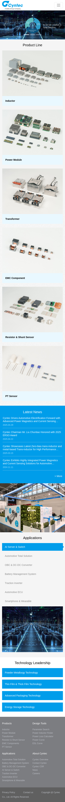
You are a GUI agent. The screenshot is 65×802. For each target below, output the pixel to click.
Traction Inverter (13, 583)
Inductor (6, 729)
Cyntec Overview (40, 759)
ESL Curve (38, 743)
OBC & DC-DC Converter (18, 565)
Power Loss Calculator (43, 736)
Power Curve (39, 740)
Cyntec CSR (38, 766)
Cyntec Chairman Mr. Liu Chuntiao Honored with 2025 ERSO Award (32, 434)
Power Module (8, 733)
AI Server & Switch (15, 547)
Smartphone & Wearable (18, 601)
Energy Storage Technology (20, 707)
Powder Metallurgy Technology (21, 672)
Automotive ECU (14, 592)
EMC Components (10, 743)
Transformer (7, 736)
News (35, 770)
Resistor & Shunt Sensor (13, 740)
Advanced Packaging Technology (23, 695)
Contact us (28, 792)
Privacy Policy (9, 792)
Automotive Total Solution (18, 556)
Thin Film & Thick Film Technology (23, 684)
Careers (36, 773)
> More (58, 476)
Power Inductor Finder (43, 733)
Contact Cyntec (40, 763)
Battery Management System (20, 574)
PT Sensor (7, 747)
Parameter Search (41, 729)
